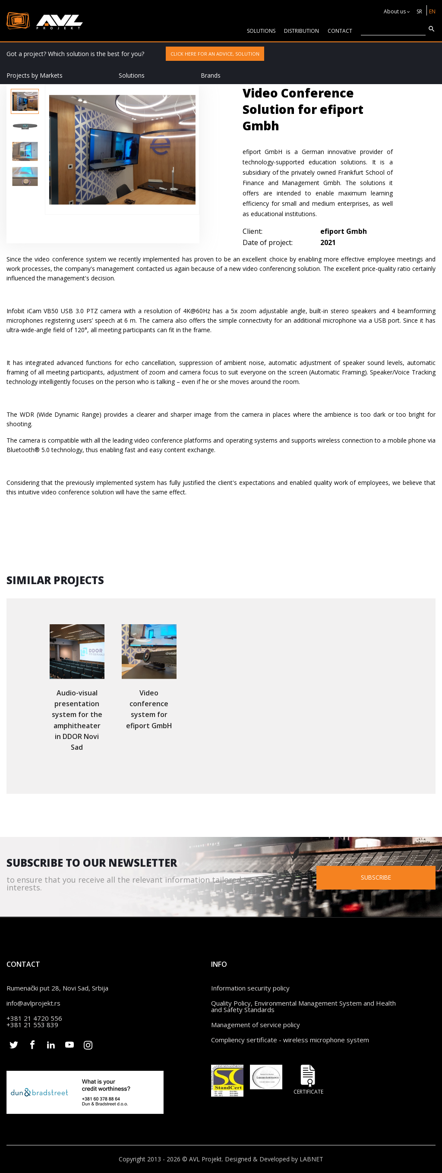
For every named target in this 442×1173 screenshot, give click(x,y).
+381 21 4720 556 (34, 1018)
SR (419, 11)
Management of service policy (255, 1024)
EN (432, 11)
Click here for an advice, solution (214, 53)
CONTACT (340, 31)
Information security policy (250, 988)
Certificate (308, 1079)
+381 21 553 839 (32, 1024)
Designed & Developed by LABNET (274, 1159)
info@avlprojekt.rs (33, 1003)
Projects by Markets (34, 75)
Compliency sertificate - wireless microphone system (290, 1039)
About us (395, 11)
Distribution (301, 31)
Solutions (132, 75)
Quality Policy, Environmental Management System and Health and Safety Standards (303, 1006)
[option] (25, 101)
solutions (261, 31)
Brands (211, 75)
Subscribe (378, 877)
